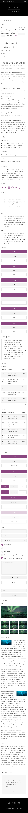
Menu (25, 2)
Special (14, 457)
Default (14, 251)
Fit (5, 486)
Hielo (7, 2)
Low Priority (7, 544)
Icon (14, 498)
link (16, 36)
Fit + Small (5, 492)
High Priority (7, 551)
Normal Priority (8, 548)
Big (14, 471)
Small (14, 266)
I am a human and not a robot (13, 558)
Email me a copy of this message (14, 555)
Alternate (14, 466)
